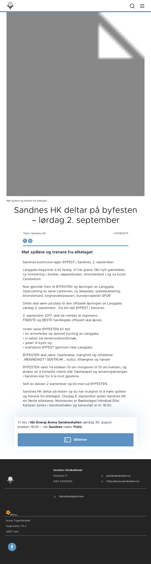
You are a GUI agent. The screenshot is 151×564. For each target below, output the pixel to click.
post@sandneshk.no (116, 476)
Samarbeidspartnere (68, 496)
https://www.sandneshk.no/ (120, 481)
